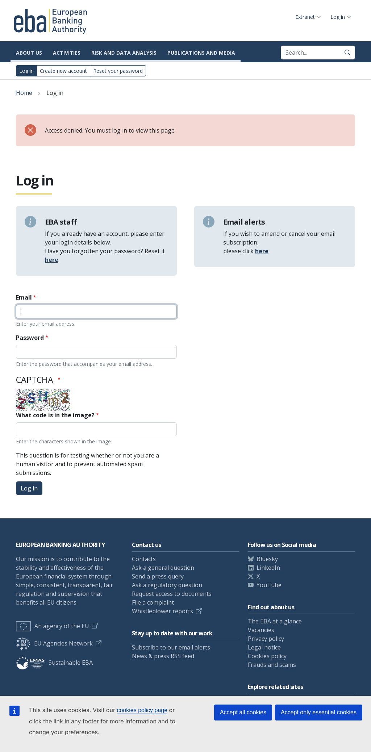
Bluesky (267, 559)
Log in (337, 16)
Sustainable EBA (54, 663)
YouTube (269, 585)
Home (24, 93)
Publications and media (201, 52)
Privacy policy (266, 639)
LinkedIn (268, 568)
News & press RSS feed (163, 656)
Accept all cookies (243, 712)
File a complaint (153, 602)
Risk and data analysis (124, 52)
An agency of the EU (52, 626)
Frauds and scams (272, 665)
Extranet (305, 16)
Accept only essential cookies (319, 712)
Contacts (144, 559)
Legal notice (264, 647)
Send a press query (158, 576)
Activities (66, 52)
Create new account (63, 70)
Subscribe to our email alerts (171, 647)
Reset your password (118, 70)
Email (24, 297)
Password (30, 338)
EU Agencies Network (54, 643)
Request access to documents (172, 594)
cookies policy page (142, 710)
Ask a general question (163, 568)
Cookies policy (267, 656)
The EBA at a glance (275, 621)
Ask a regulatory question (167, 585)
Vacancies (261, 630)
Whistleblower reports (162, 611)
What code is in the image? (55, 415)
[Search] (347, 52)
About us (29, 52)
